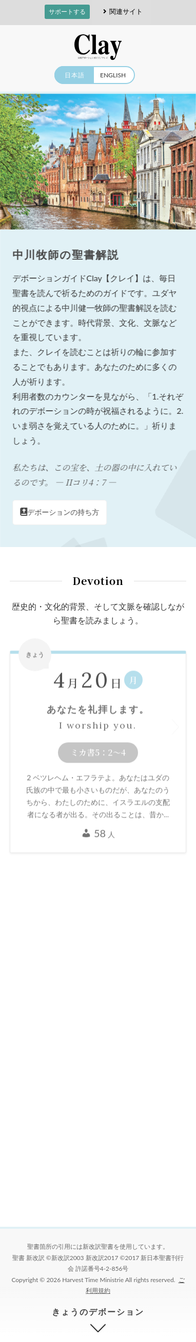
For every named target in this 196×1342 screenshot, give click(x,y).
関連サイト (121, 11)
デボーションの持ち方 (60, 512)
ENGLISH (113, 75)
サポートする (67, 11)
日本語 (75, 75)
